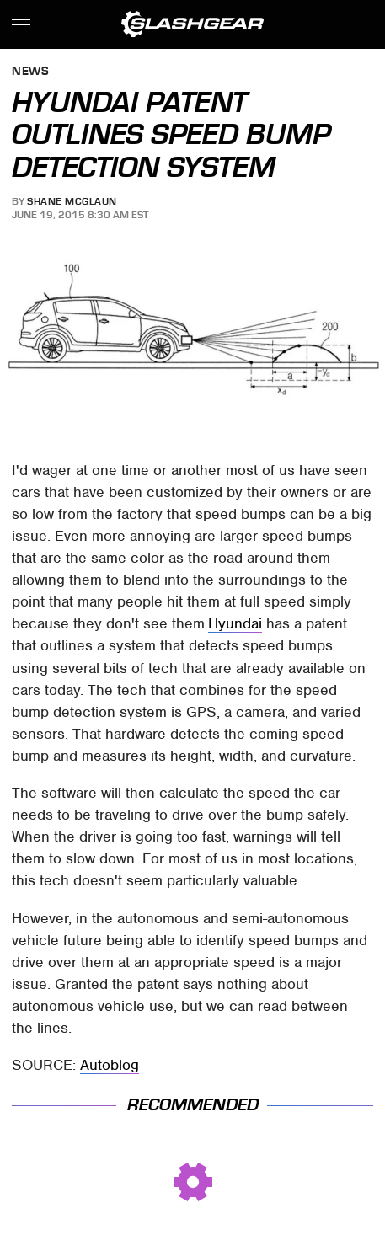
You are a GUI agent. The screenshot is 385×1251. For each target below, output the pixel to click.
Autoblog (109, 1065)
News (30, 72)
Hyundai (235, 623)
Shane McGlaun (72, 201)
